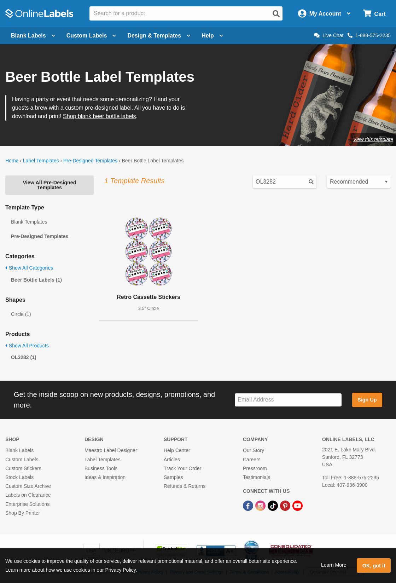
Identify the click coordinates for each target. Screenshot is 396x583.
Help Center (177, 450)
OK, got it (373, 565)
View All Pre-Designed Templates (49, 185)
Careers (252, 459)
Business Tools (101, 468)
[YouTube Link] (297, 505)
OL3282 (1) (23, 357)
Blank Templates (29, 222)
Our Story (253, 450)
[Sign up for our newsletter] (288, 399)
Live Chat (328, 35)
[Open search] (276, 13)
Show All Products (27, 345)
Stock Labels (19, 477)
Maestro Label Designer (111, 450)
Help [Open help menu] (212, 36)
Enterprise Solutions (27, 504)
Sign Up (367, 400)
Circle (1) (21, 314)
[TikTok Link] (273, 505)
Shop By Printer (22, 513)
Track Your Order (182, 468)
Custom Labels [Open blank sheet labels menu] (91, 36)
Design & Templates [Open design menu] (158, 36)
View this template (373, 139)
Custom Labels (21, 459)
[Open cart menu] (374, 13)
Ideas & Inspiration (105, 477)
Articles (172, 459)
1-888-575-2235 (369, 35)
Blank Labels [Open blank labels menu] (33, 36)
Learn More (333, 565)
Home (11, 160)
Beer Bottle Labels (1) (36, 280)
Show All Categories (29, 268)
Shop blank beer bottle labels (99, 116)
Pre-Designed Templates (90, 160)
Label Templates (41, 160)
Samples (173, 477)
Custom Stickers (23, 468)
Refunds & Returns (184, 486)
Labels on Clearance (28, 495)
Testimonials (256, 477)
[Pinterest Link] (286, 505)
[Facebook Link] (249, 505)
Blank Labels (19, 450)
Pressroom (255, 468)
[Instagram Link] (261, 505)
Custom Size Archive (28, 486)
